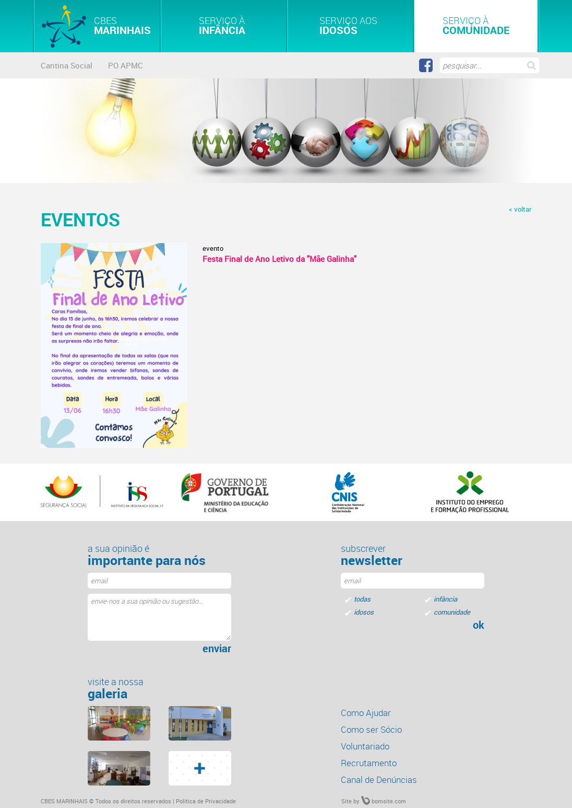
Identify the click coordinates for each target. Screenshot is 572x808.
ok (478, 625)
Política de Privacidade (206, 801)
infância (445, 599)
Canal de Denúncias (379, 780)
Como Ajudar (366, 713)
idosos (364, 612)
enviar (216, 648)
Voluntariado (365, 746)
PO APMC (125, 65)
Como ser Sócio (371, 729)
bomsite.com (383, 801)
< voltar (520, 209)
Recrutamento (369, 763)
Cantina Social (66, 65)
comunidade (452, 612)
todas (362, 599)
